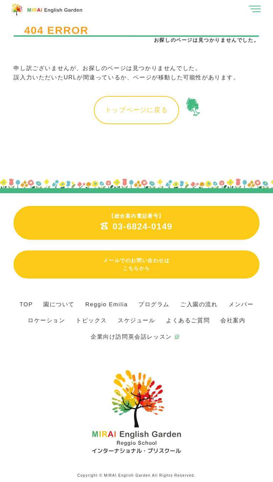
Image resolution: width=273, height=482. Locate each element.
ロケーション (46, 320)
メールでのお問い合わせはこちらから (136, 264)
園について (59, 304)
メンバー (241, 304)
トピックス (91, 320)
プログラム (154, 304)
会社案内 (232, 320)
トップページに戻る (136, 109)
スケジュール (136, 320)
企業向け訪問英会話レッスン (131, 337)
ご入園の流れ (199, 304)
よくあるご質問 (188, 320)
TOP (26, 304)
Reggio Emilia (106, 304)
